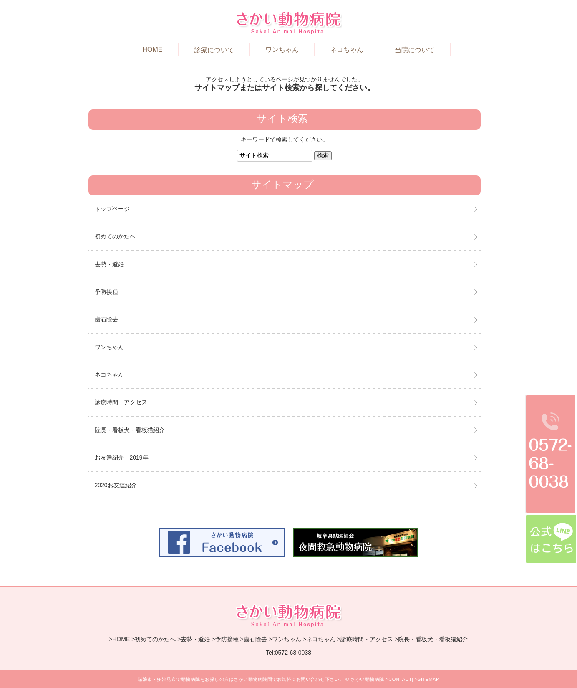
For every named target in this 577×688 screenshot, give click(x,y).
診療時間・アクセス (121, 402)
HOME (153, 49)
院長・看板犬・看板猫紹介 (130, 430)
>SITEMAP (427, 679)
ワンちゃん (282, 49)
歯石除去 (106, 319)
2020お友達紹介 (116, 485)
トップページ (112, 208)
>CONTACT (399, 679)
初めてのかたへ (115, 236)
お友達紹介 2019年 (122, 457)
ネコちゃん (346, 49)
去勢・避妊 (109, 264)
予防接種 (106, 291)
